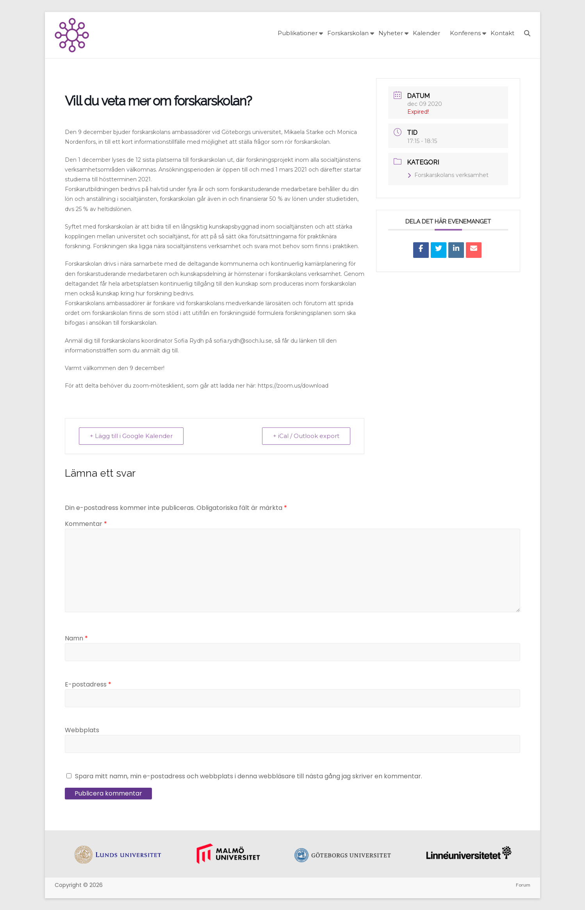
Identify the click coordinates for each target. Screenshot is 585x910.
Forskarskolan (348, 33)
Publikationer (297, 33)
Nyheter (390, 33)
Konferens (465, 33)
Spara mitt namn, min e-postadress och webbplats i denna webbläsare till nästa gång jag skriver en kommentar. (248, 776)
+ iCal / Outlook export (306, 436)
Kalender (426, 33)
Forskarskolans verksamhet (448, 175)
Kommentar (86, 523)
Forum (523, 885)
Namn (76, 638)
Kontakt (502, 33)
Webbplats (82, 730)
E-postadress (88, 684)
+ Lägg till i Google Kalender (131, 436)
